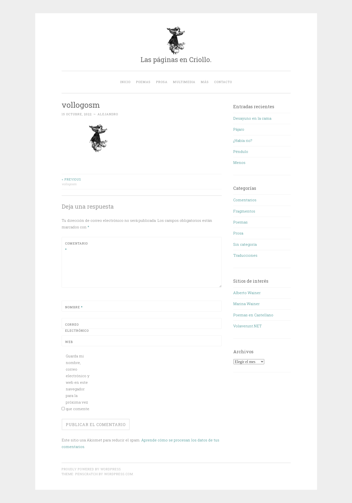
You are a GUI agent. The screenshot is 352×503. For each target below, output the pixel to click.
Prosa (161, 82)
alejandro (108, 114)
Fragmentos (244, 211)
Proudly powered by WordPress (91, 469)
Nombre (74, 307)
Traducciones (245, 255)
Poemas (143, 82)
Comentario (76, 246)
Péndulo (240, 151)
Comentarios (244, 199)
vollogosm (102, 181)
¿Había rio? (242, 140)
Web (69, 342)
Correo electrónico (76, 330)
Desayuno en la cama (252, 118)
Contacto (223, 82)
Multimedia (184, 82)
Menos (239, 162)
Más (205, 82)
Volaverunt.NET (247, 325)
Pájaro (238, 129)
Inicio (125, 82)
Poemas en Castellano (253, 314)
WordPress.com (118, 474)
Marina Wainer (246, 303)
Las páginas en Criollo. (176, 59)
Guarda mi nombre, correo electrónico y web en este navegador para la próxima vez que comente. (78, 382)
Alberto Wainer (247, 292)
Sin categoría (245, 244)
